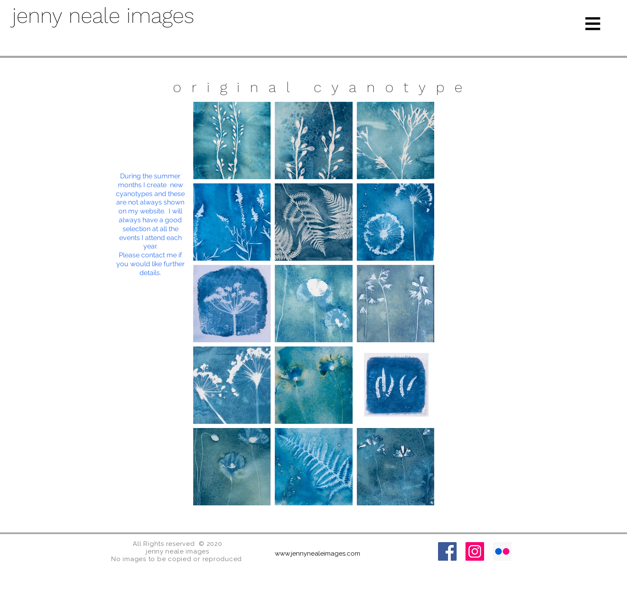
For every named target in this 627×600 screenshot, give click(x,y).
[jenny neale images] (136, 15)
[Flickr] (502, 551)
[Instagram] (474, 551)
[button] (593, 24)
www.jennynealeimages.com (317, 553)
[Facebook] (447, 551)
